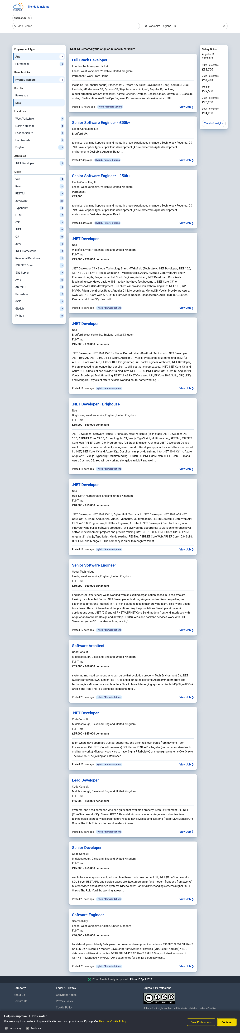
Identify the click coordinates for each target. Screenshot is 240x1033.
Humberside (39, 131)
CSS (39, 213)
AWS (39, 271)
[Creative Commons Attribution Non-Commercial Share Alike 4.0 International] (184, 988)
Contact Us (20, 992)
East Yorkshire (39, 124)
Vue (39, 170)
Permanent (39, 55)
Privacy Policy (64, 992)
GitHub (39, 299)
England (39, 138)
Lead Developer (85, 771)
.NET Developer (39, 154)
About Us (19, 986)
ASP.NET (39, 278)
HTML (39, 206)
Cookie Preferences (68, 1005)
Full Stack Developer (89, 51)
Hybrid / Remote (39, 71)
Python (39, 307)
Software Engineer (88, 906)
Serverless (39, 285)
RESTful (39, 185)
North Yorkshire (39, 117)
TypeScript (39, 199)
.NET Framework (39, 242)
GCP (39, 292)
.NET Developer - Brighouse (96, 395)
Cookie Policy (64, 998)
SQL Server (39, 263)
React (39, 177)
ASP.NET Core (39, 256)
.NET (39, 220)
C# (39, 228)
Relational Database (39, 249)
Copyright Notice (66, 986)
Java (39, 235)
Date (18, 93)
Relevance (21, 86)
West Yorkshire (39, 109)
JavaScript (39, 192)
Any (39, 47)
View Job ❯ (186, 98)
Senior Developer (87, 838)
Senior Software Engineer (94, 556)
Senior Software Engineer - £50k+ (101, 113)
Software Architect (88, 636)
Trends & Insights (38, 6)
